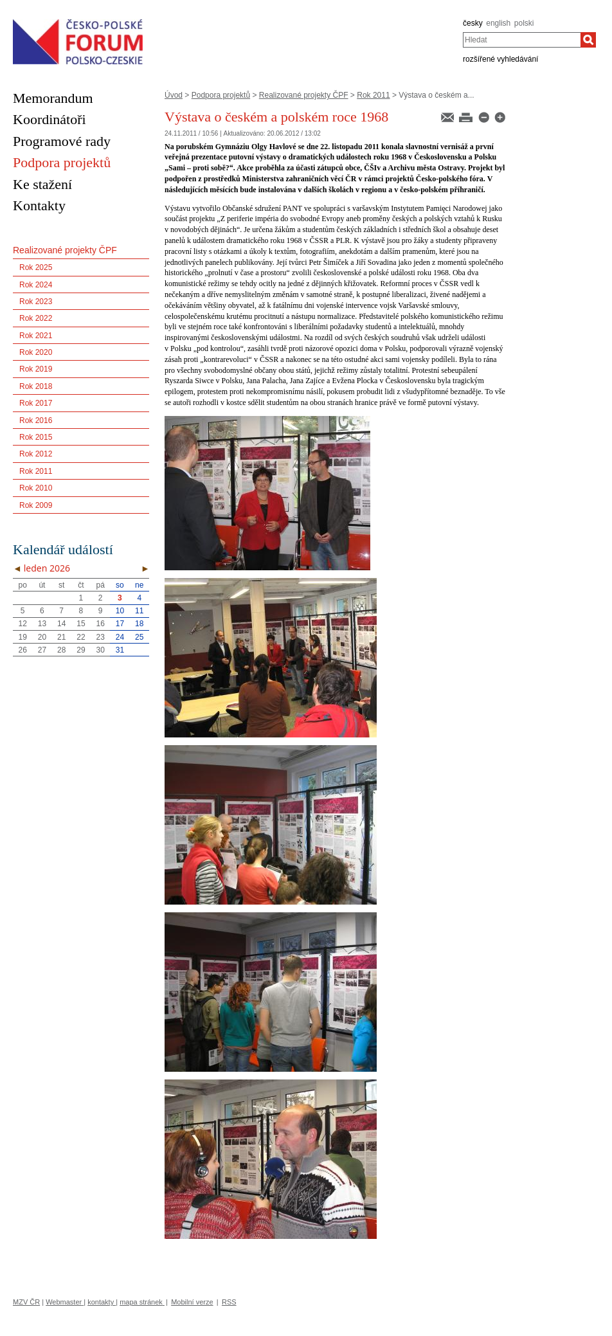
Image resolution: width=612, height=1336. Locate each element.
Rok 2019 (35, 369)
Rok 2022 (35, 318)
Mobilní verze (192, 1302)
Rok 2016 (35, 420)
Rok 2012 (35, 453)
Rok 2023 (35, 301)
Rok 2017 (35, 403)
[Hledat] (588, 40)
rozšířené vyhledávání (500, 59)
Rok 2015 (35, 437)
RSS (229, 1302)
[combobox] (521, 40)
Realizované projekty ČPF (303, 95)
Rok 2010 (35, 487)
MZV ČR (26, 1302)
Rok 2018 (35, 386)
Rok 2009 (35, 505)
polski (524, 23)
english (498, 23)
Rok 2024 (35, 284)
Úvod (174, 95)
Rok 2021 (35, 335)
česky (473, 23)
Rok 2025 (35, 267)
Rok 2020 (35, 352)
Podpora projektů (221, 95)
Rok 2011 (373, 95)
